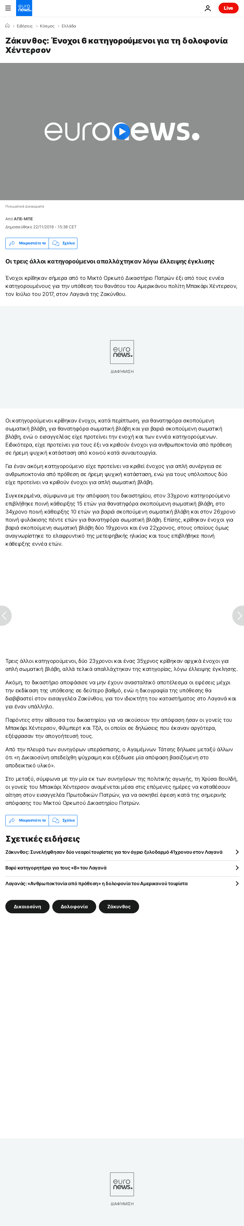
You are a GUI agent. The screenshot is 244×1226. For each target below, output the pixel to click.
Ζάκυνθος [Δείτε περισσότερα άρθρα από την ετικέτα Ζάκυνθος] (119, 906)
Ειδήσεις (25, 26)
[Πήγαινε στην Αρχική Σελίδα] (24, 8)
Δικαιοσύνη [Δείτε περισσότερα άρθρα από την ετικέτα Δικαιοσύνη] (27, 906)
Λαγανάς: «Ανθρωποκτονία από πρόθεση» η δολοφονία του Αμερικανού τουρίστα (96, 883)
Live (228, 8)
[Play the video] (122, 131)
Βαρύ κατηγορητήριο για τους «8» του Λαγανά (55, 867)
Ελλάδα (69, 26)
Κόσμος (47, 26)
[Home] (7, 25)
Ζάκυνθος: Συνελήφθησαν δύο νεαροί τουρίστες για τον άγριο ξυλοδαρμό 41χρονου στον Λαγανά (113, 852)
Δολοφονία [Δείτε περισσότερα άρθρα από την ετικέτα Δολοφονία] (74, 906)
